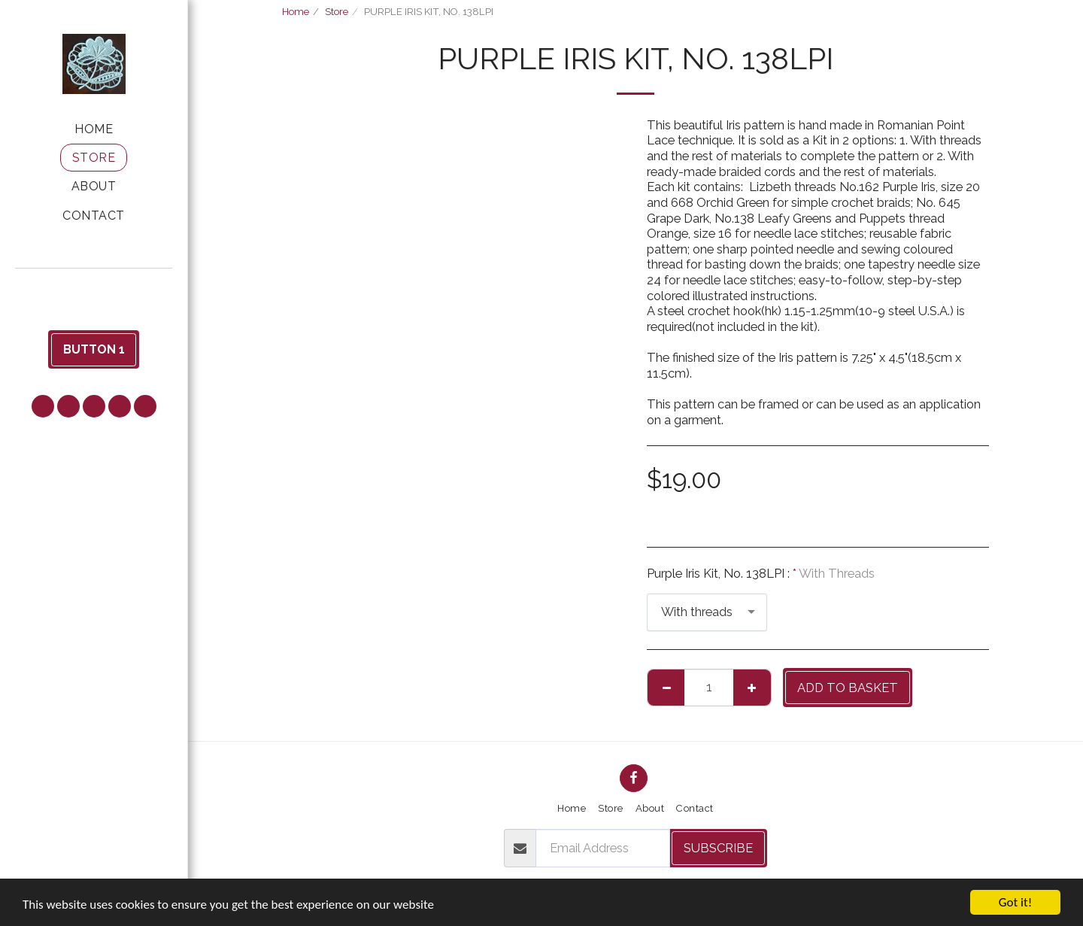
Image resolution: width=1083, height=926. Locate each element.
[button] (94, 289)
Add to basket (847, 687)
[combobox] (707, 612)
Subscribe (718, 847)
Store (336, 11)
